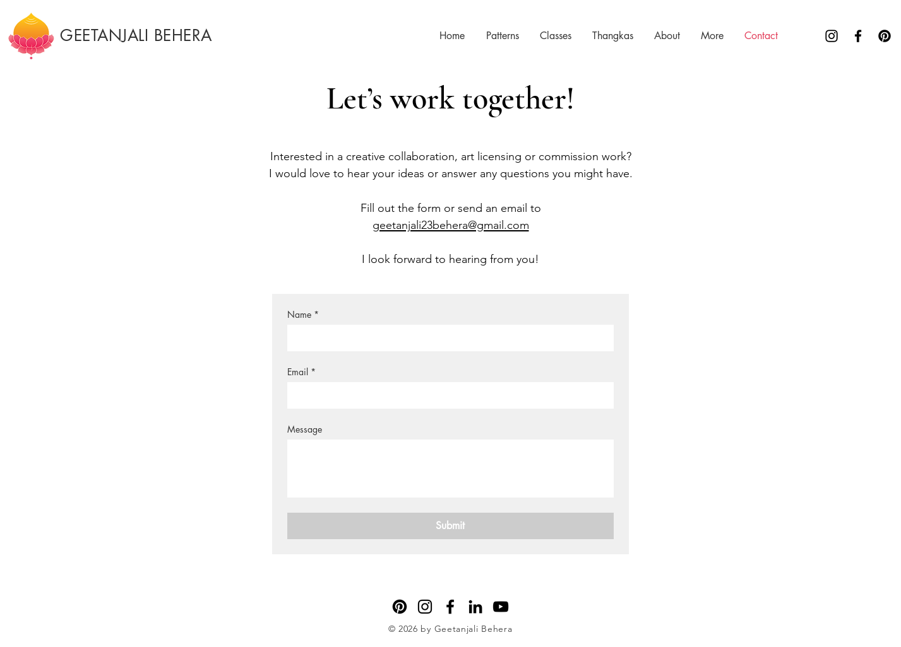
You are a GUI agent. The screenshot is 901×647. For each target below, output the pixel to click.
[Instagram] (831, 36)
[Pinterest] (884, 36)
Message (304, 429)
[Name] (447, 338)
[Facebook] (858, 36)
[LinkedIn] (475, 606)
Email (301, 371)
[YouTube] (500, 606)
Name (303, 314)
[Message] (450, 468)
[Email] (447, 395)
